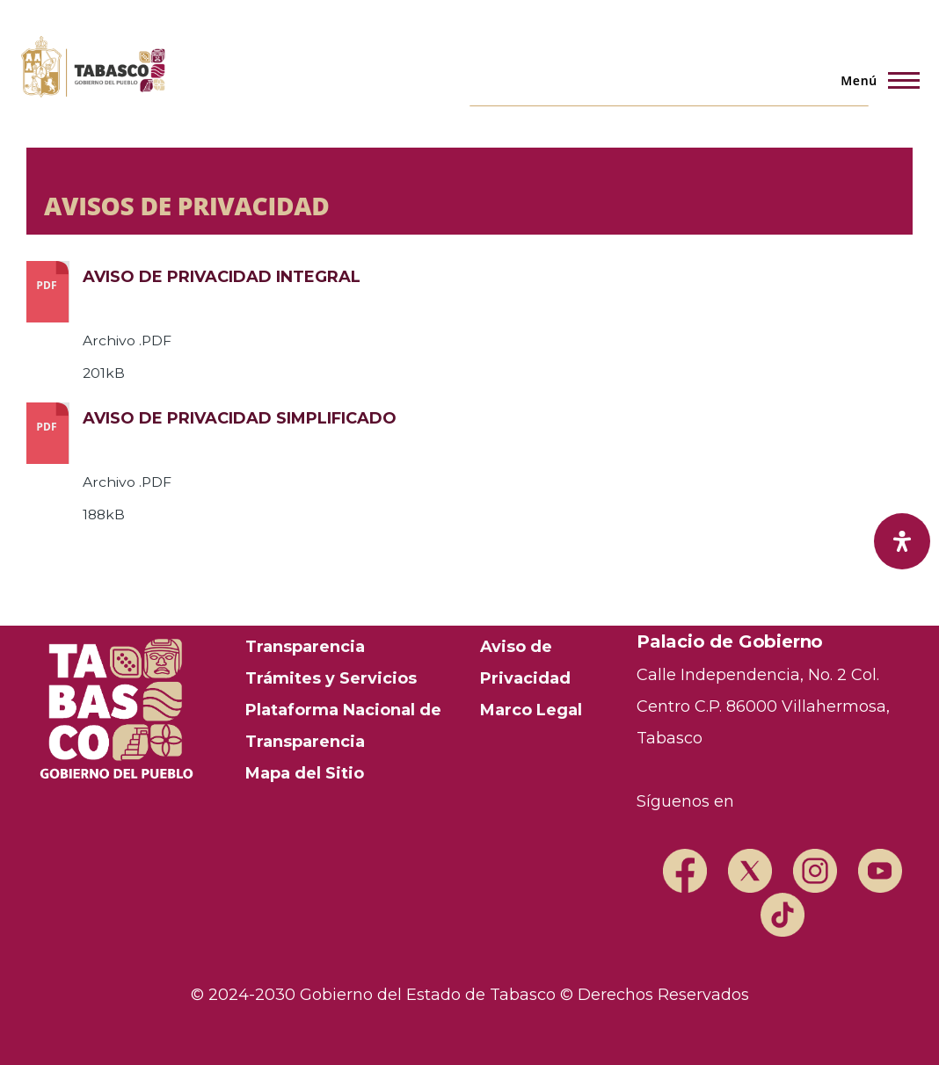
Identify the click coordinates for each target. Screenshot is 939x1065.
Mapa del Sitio (304, 773)
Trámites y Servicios (331, 678)
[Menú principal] (875, 80)
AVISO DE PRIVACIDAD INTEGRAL (221, 276)
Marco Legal (531, 710)
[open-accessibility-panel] (902, 541)
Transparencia (305, 646)
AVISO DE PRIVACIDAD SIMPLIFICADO (240, 418)
